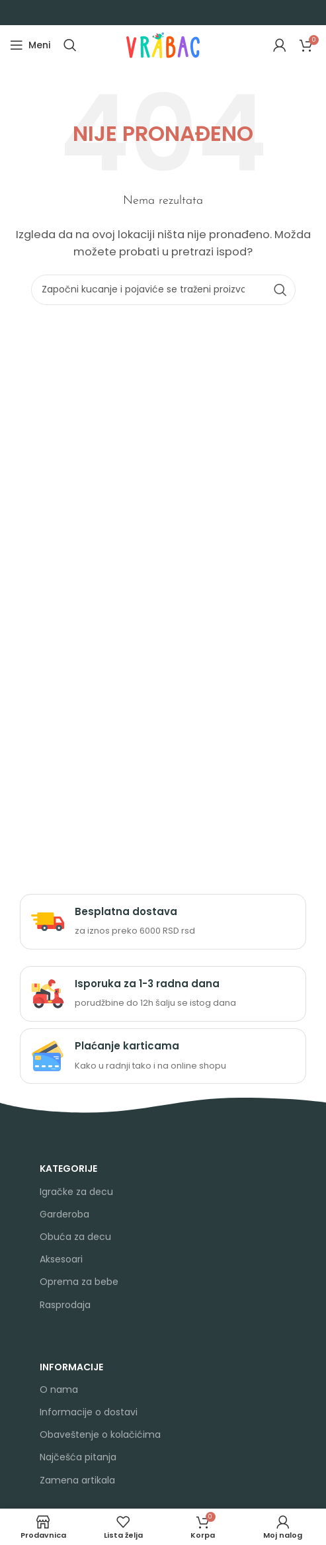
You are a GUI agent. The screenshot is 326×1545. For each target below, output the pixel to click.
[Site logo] (163, 44)
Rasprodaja (65, 1304)
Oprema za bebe (79, 1281)
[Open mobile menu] (30, 45)
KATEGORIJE (68, 1168)
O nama (59, 1389)
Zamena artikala (77, 1480)
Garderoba (64, 1214)
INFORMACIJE (71, 1367)
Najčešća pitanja (78, 1457)
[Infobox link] (163, 921)
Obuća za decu (75, 1236)
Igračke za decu (76, 1191)
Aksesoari (61, 1259)
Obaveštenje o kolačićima (100, 1434)
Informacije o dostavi (89, 1412)
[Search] (70, 45)
